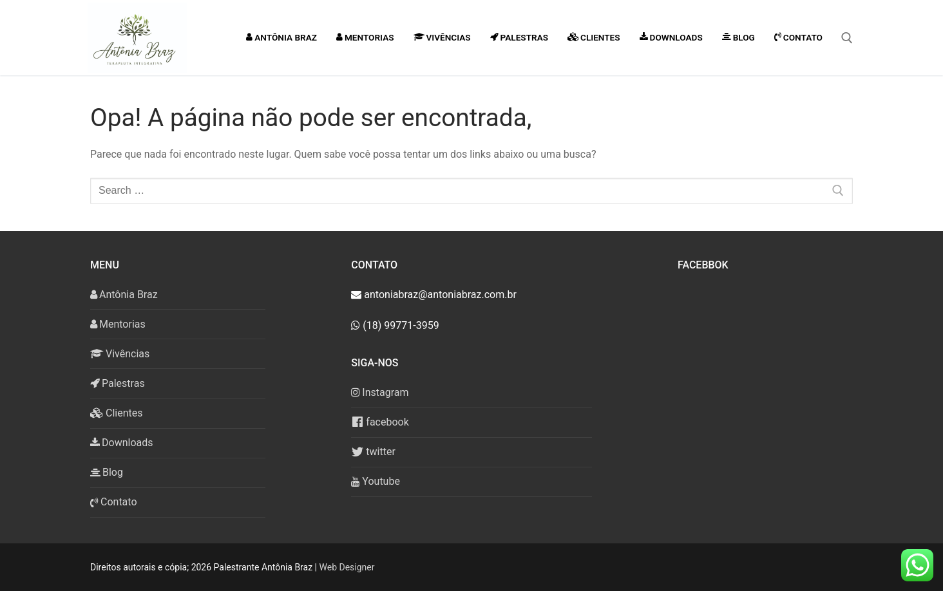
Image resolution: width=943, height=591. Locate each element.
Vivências (119, 354)
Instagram (379, 392)
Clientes (116, 413)
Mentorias (118, 324)
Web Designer (347, 567)
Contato (113, 502)
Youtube (375, 481)
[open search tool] (847, 38)
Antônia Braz (124, 294)
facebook (379, 421)
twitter (373, 452)
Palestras (117, 383)
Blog (106, 472)
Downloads (121, 442)
